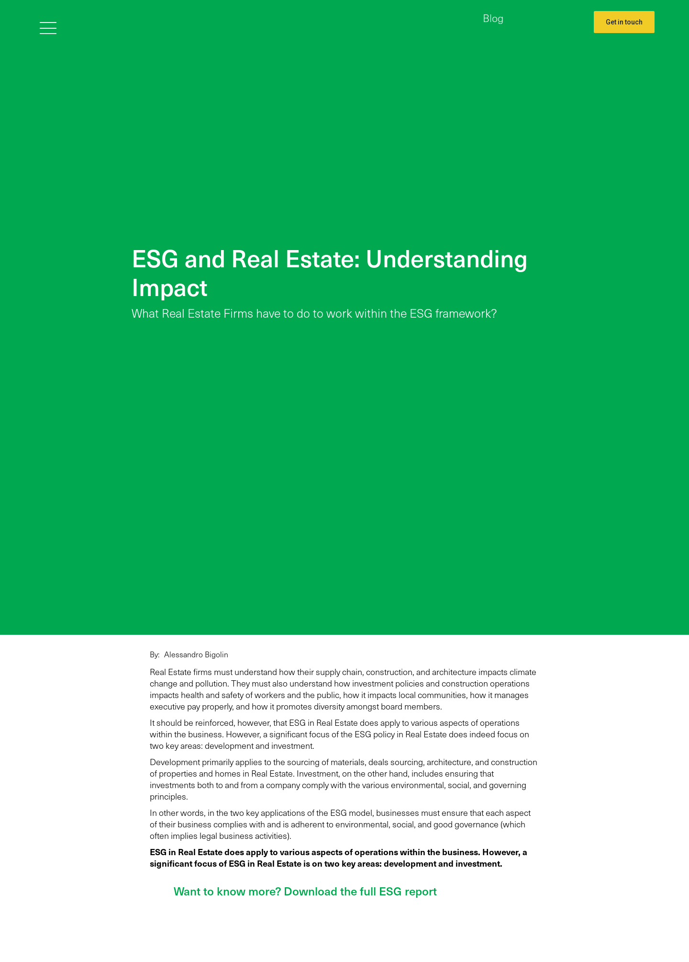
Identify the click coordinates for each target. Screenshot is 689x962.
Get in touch (624, 22)
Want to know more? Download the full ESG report (305, 890)
